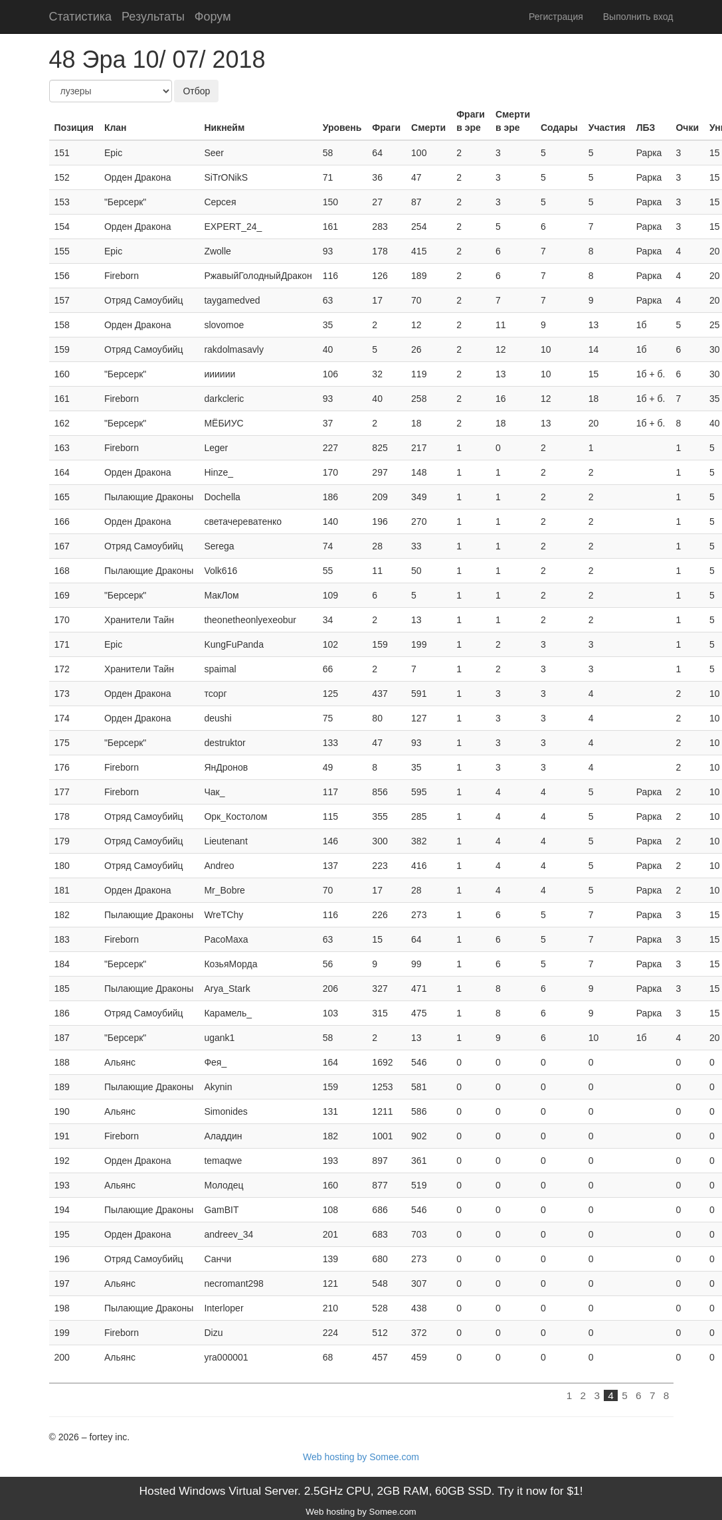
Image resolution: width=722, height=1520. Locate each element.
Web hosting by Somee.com (361, 1457)
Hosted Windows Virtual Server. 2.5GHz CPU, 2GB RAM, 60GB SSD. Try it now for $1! (361, 1490)
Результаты (153, 16)
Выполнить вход (638, 16)
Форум (213, 16)
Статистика (80, 16)
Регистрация (556, 16)
